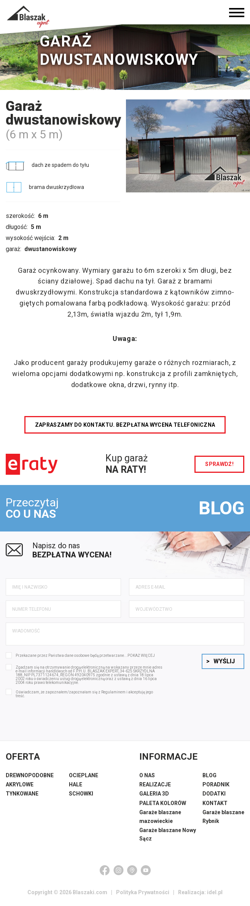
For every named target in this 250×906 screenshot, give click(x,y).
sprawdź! (219, 464)
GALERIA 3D (154, 794)
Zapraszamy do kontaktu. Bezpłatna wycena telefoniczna (125, 425)
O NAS (147, 775)
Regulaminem (113, 692)
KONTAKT (215, 803)
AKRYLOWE (19, 784)
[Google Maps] (132, 870)
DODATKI (214, 794)
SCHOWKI (81, 794)
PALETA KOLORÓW (162, 803)
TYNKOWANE (22, 794)
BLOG (221, 508)
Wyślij (220, 661)
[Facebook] (105, 870)
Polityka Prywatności (142, 892)
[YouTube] (146, 870)
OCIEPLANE (83, 775)
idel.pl (215, 892)
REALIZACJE (155, 784)
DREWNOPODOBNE (30, 775)
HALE (75, 784)
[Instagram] (118, 870)
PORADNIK (215, 784)
